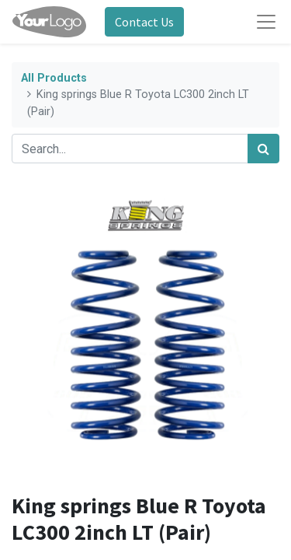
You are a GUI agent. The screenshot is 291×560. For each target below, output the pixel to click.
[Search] (263, 148)
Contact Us (144, 22)
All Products (54, 78)
